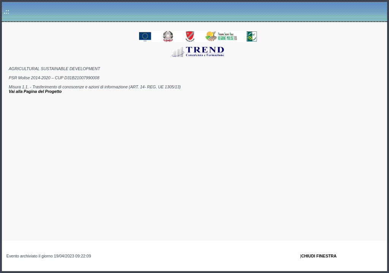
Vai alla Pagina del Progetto (35, 91)
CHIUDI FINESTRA (319, 256)
